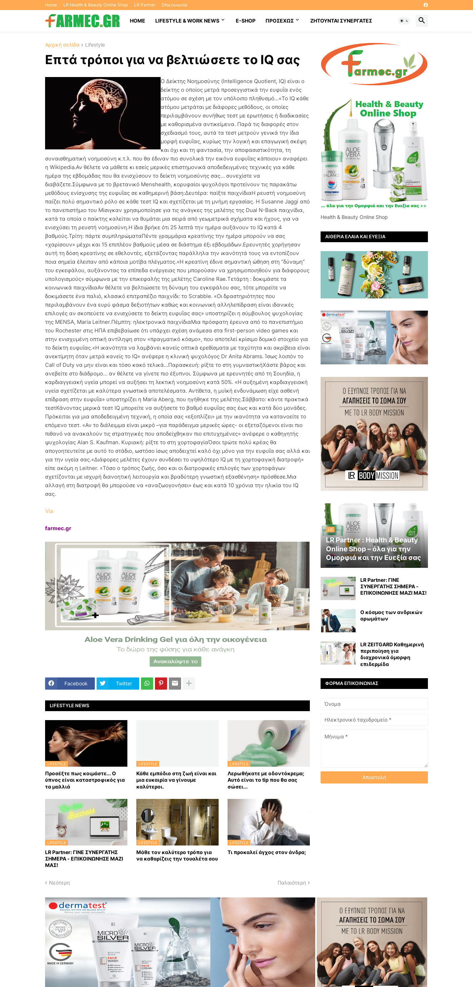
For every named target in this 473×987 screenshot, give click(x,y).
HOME (137, 21)
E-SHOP (245, 21)
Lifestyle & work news (187, 21)
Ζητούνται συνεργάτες (341, 21)
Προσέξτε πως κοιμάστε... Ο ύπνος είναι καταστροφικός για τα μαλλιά (85, 779)
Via (49, 511)
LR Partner (144, 5)
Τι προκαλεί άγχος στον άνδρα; (267, 852)
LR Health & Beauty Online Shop (95, 5)
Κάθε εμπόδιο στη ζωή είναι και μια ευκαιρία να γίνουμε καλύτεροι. (176, 779)
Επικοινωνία (174, 5)
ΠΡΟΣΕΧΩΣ (279, 21)
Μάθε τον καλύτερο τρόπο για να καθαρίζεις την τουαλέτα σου (177, 855)
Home (51, 5)
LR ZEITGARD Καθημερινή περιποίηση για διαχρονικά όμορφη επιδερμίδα (392, 654)
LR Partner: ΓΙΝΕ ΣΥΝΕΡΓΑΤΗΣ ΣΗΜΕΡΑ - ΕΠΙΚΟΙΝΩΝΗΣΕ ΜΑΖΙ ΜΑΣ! (84, 858)
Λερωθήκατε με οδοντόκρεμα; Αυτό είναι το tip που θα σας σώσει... (266, 779)
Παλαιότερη (292, 883)
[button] (404, 20)
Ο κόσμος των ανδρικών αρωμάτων (391, 615)
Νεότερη (59, 883)
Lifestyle (95, 45)
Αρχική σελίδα (62, 45)
